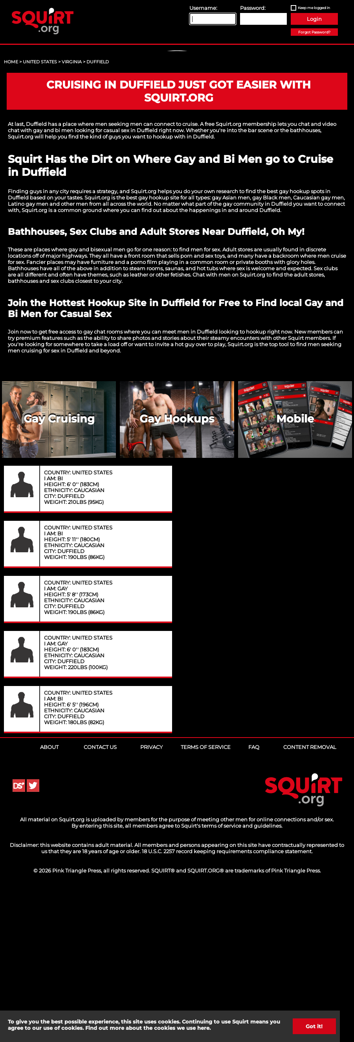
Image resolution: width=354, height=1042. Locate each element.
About (49, 898)
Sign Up (178, 118)
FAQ (253, 898)
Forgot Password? (314, 32)
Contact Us (100, 898)
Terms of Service (206, 898)
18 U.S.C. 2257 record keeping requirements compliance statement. (227, 1002)
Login (314, 19)
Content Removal (309, 898)
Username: (203, 8)
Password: (253, 8)
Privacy (151, 898)
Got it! (314, 1026)
